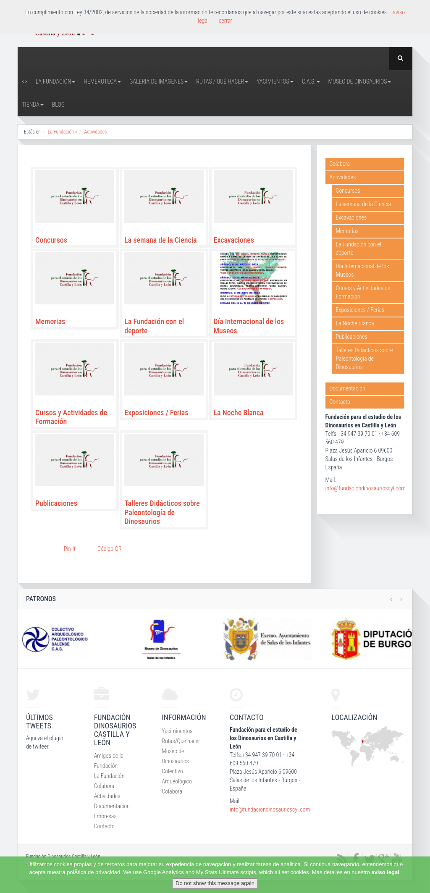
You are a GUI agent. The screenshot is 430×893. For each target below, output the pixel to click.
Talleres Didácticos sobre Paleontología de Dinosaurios (162, 512)
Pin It (70, 548)
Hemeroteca (102, 81)
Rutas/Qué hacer (181, 741)
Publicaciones (56, 503)
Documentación (347, 388)
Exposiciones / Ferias (156, 412)
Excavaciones (234, 240)
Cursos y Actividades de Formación (363, 292)
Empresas (105, 816)
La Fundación (56, 81)
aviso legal (385, 872)
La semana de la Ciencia (160, 240)
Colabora (340, 163)
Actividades (95, 132)
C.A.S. (311, 81)
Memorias (50, 321)
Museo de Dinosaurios (359, 81)
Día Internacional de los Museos (362, 270)
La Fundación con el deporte (358, 248)
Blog (58, 104)
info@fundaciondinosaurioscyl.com (365, 488)
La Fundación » (62, 132)
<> (24, 81)
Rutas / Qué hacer (222, 81)
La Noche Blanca (239, 412)
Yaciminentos (177, 731)
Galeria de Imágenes (158, 81)
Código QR (109, 548)
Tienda (33, 104)
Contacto (340, 401)
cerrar (225, 20)
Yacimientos (275, 81)
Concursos (51, 240)
